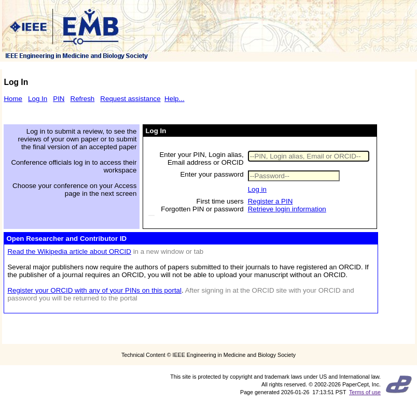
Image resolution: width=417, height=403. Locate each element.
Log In (37, 99)
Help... (174, 99)
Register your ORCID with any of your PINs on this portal (94, 290)
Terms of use (365, 392)
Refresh (83, 99)
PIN (58, 99)
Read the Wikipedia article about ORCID (69, 251)
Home (13, 99)
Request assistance (130, 99)
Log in (257, 189)
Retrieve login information (287, 209)
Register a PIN (270, 201)
